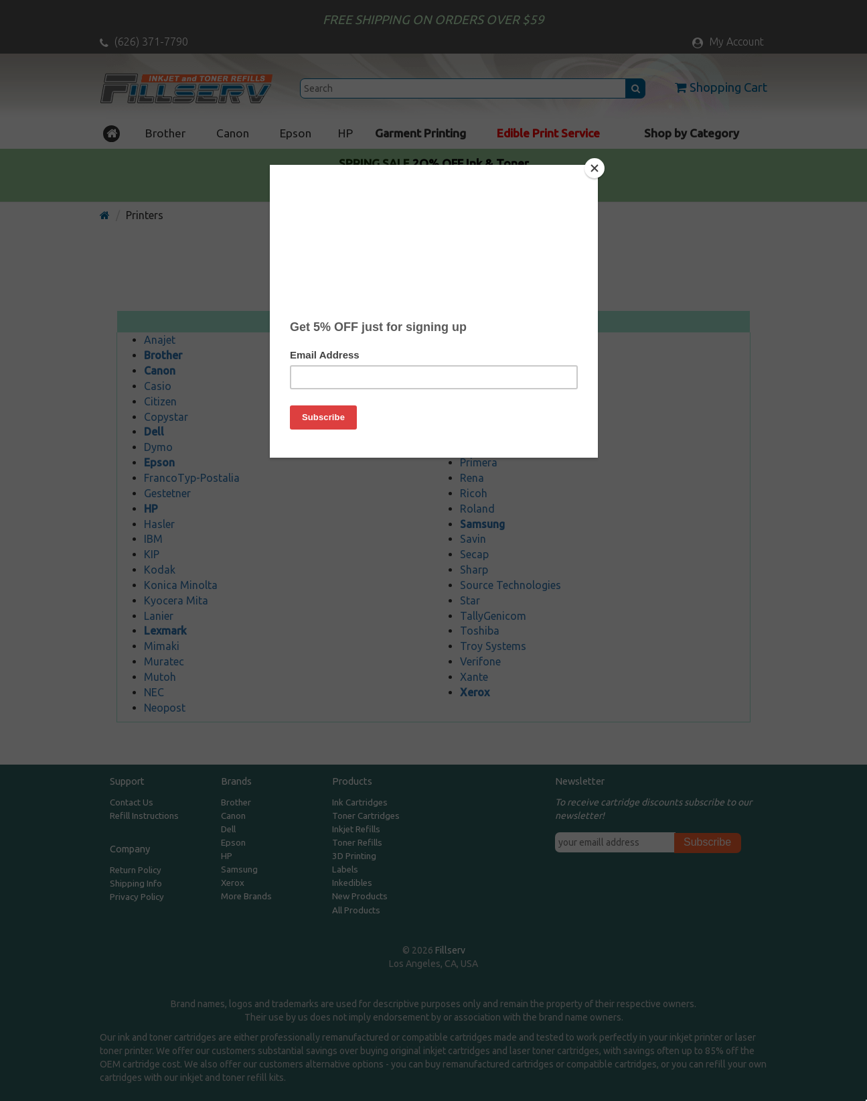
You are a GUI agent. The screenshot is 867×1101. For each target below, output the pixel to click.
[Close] (594, 168)
